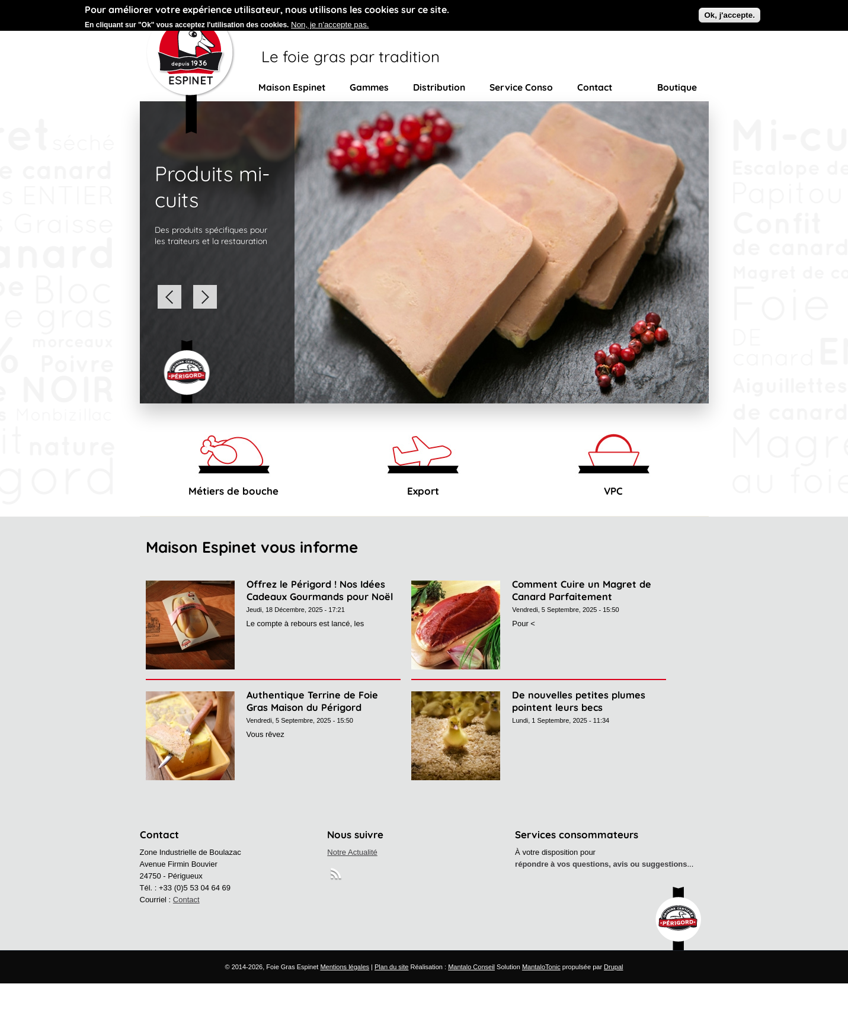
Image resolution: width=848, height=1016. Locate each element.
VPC (613, 491)
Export (423, 491)
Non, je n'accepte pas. (330, 21)
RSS (337, 876)
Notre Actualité (352, 852)
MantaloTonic (541, 966)
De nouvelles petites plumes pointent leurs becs (578, 701)
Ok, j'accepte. (729, 12)
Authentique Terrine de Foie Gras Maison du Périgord (312, 701)
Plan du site (391, 966)
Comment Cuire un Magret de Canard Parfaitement (581, 590)
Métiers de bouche (233, 491)
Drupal (613, 966)
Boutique (677, 87)
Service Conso (521, 87)
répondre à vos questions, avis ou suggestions (601, 864)
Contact (594, 87)
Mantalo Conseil (471, 966)
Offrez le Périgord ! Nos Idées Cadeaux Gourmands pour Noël (320, 590)
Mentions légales (344, 966)
